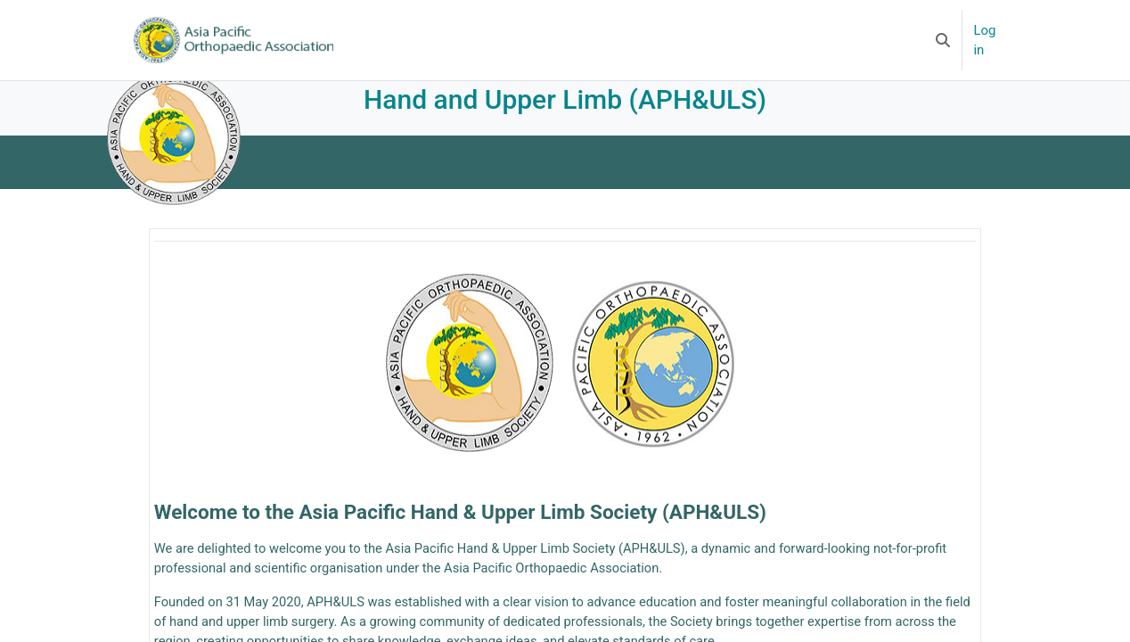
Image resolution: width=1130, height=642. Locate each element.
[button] (943, 40)
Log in (984, 40)
